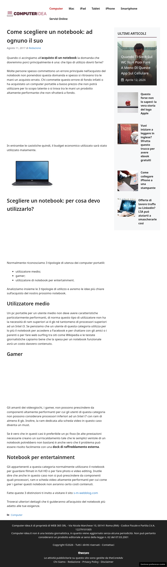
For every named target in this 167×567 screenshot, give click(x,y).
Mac (71, 8)
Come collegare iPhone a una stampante (148, 180)
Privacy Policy (90, 561)
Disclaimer (107, 561)
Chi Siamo (60, 561)
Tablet (96, 8)
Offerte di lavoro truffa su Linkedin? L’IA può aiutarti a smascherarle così (147, 211)
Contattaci (108, 544)
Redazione (74, 561)
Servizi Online (58, 19)
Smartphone (129, 8)
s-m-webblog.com (86, 493)
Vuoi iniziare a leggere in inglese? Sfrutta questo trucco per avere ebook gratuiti (148, 143)
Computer (56, 8)
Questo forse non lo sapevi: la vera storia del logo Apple (149, 103)
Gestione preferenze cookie (152, 564)
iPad (83, 8)
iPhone (110, 8)
